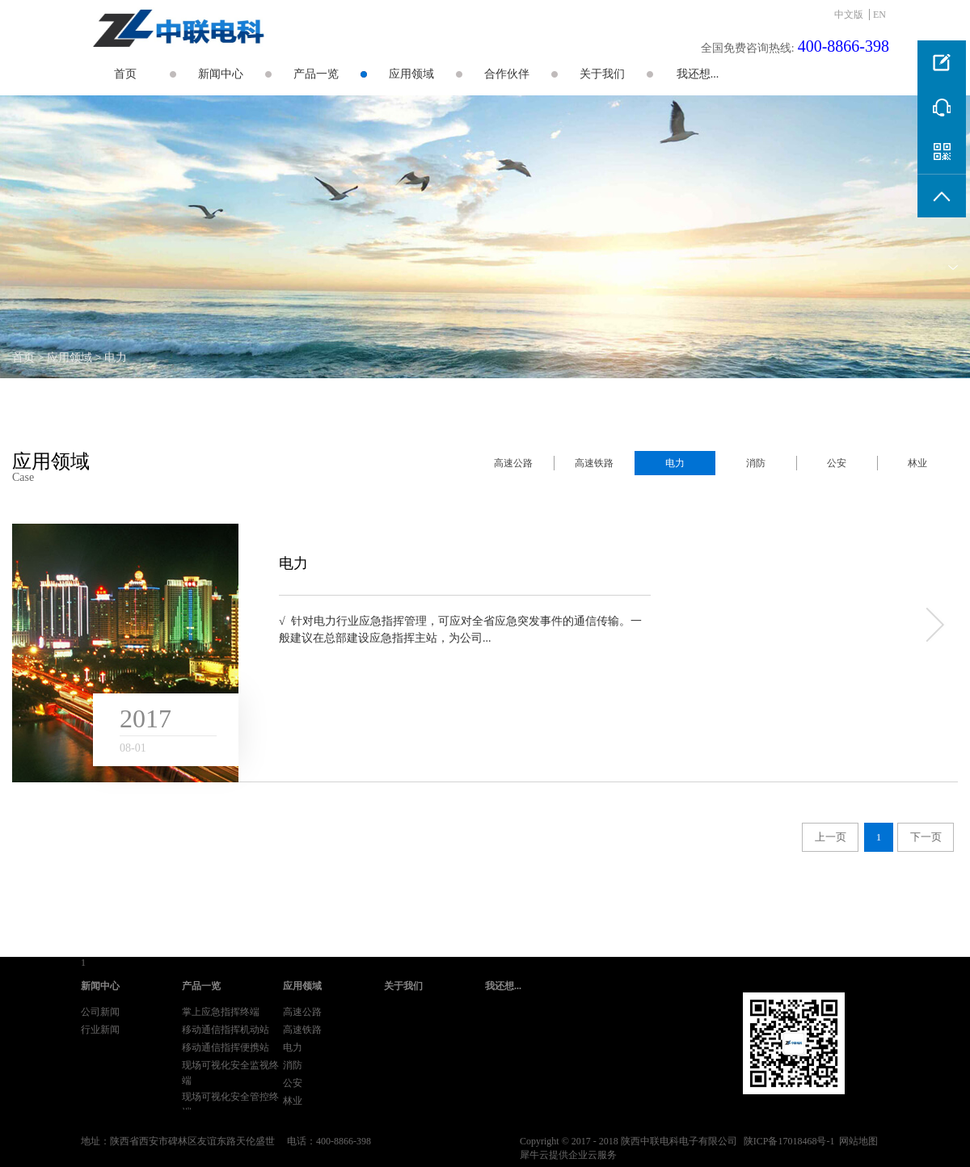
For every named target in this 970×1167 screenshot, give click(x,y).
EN (879, 14)
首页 (125, 74)
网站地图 (856, 1141)
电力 (115, 358)
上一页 (830, 837)
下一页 (926, 837)
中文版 (848, 14)
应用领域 (69, 358)
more (933, 625)
